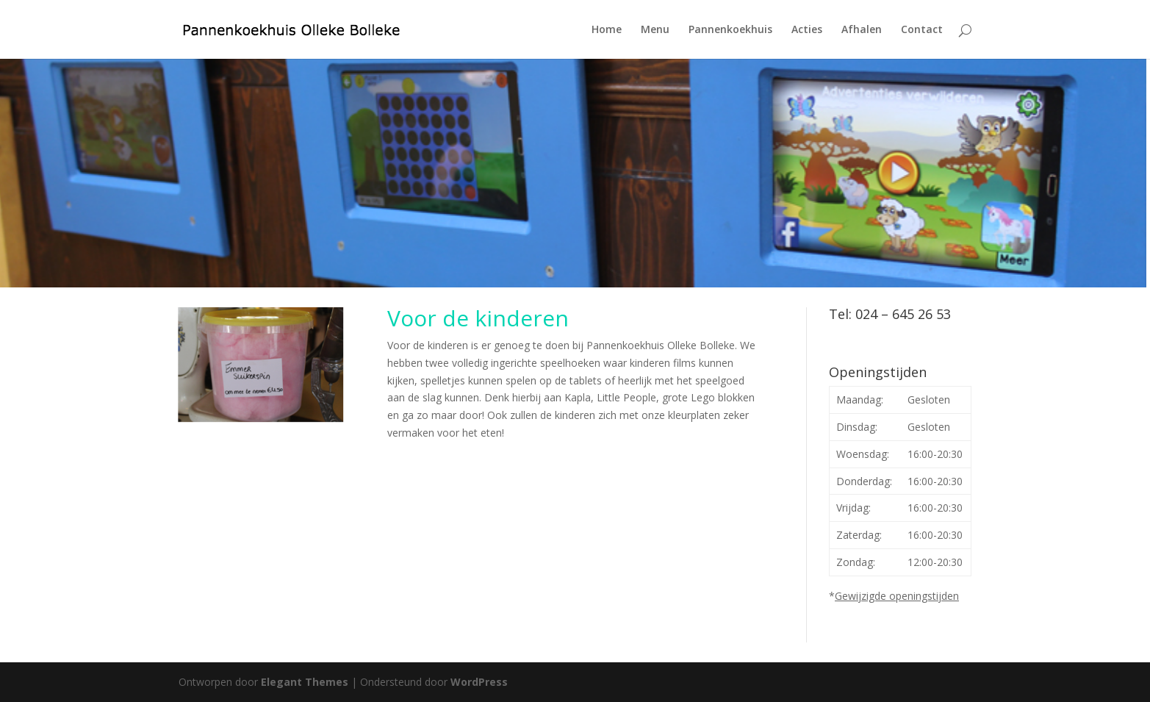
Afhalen (861, 30)
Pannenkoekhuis (730, 30)
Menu (655, 30)
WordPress (479, 682)
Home (607, 30)
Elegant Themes (304, 682)
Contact (922, 30)
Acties (806, 30)
